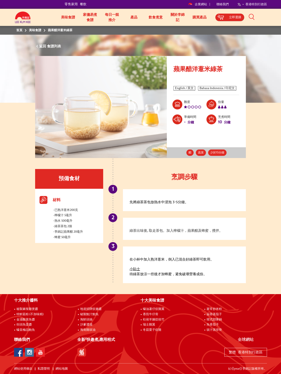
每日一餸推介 (112, 17)
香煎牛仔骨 (150, 314)
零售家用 (71, 4)
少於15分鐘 (217, 152)
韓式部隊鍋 (214, 319)
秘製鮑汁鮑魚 (89, 314)
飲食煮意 (156, 17)
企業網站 (198, 4)
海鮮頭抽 (86, 319)
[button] (268, 17)
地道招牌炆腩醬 (91, 309)
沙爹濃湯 (86, 324)
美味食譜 (68, 17)
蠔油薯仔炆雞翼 (153, 309)
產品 (133, 17)
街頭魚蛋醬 (24, 324)
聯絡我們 (222, 4)
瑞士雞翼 (149, 324)
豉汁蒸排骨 (214, 329)
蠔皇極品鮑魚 (25, 329)
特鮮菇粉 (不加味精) (29, 314)
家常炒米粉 (214, 309)
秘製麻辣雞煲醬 (27, 309)
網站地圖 (62, 368)
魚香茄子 (213, 324)
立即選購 (235, 17)
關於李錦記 (178, 17)
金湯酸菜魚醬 (25, 319)
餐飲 (83, 4)
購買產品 (200, 17)
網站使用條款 (23, 368)
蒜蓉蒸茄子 (214, 314)
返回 (43, 46)
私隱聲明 (44, 368)
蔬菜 (201, 152)
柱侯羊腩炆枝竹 (153, 319)
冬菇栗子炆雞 (152, 329)
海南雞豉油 (87, 329)
